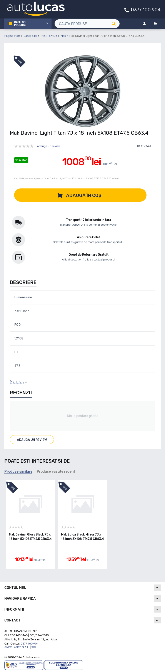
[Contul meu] (144, 24)
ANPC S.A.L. (21, 647)
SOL (34, 647)
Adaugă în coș (84, 195)
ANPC (8, 647)
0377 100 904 (146, 9)
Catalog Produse (20, 24)
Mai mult (17, 382)
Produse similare (18, 471)
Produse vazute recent (56, 471)
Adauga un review (48, 146)
